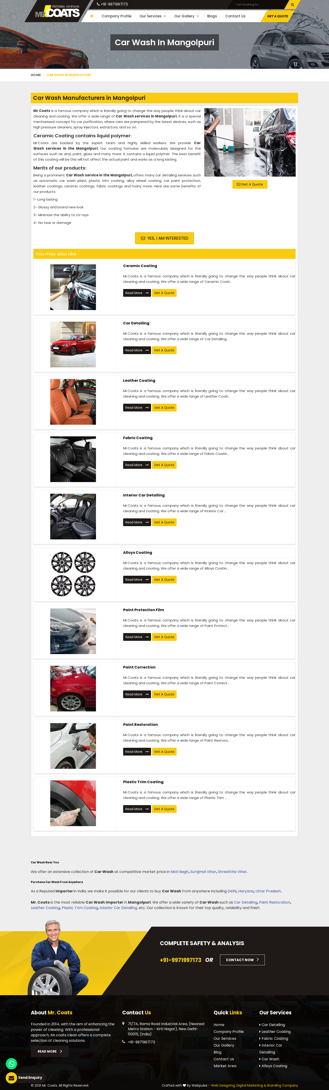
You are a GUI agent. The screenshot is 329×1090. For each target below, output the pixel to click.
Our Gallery (186, 16)
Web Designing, (223, 1085)
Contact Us (235, 16)
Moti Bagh (179, 871)
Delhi (232, 891)
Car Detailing (136, 323)
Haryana (246, 891)
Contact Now (242, 959)
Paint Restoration (140, 724)
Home (36, 75)
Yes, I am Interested (164, 238)
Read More (137, 293)
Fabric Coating (138, 437)
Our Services (153, 16)
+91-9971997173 (112, 4)
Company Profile (116, 16)
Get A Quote (277, 16)
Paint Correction (139, 667)
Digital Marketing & (251, 1085)
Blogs (212, 16)
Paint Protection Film (143, 610)
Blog (217, 1052)
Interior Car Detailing (144, 495)
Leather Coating (139, 380)
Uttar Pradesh (268, 891)
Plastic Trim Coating (143, 782)
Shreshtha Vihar (232, 871)
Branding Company (282, 1085)
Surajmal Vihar (203, 871)
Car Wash (269, 1059)
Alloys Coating (137, 552)
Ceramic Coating (140, 265)
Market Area (225, 1066)
